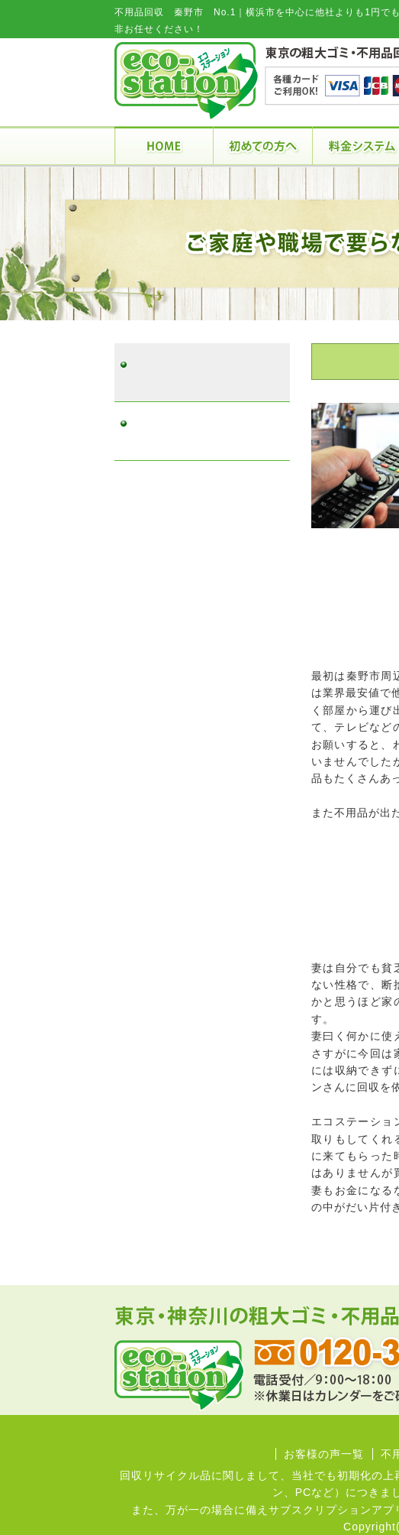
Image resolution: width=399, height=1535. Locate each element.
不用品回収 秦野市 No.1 (198, 372)
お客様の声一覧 (324, 1454)
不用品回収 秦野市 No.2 (198, 431)
